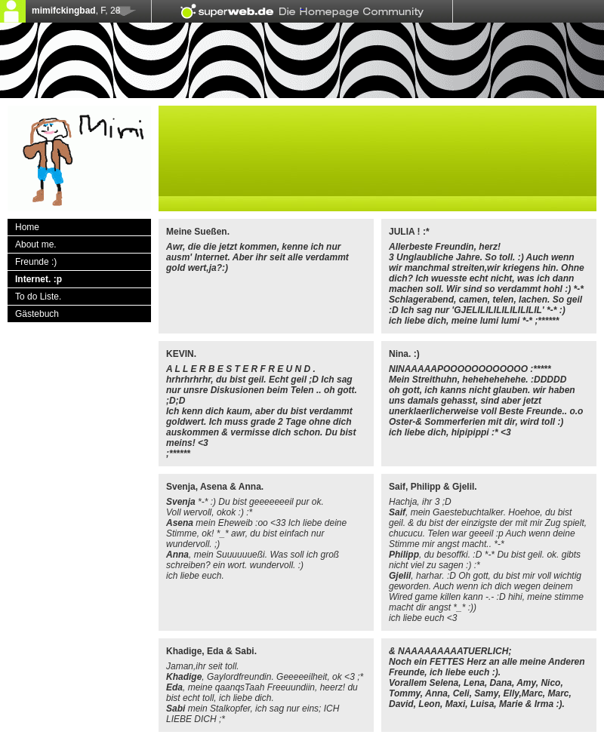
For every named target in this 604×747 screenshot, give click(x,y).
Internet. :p (38, 279)
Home (27, 227)
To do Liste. (38, 296)
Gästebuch (37, 314)
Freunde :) (36, 262)
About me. (36, 244)
